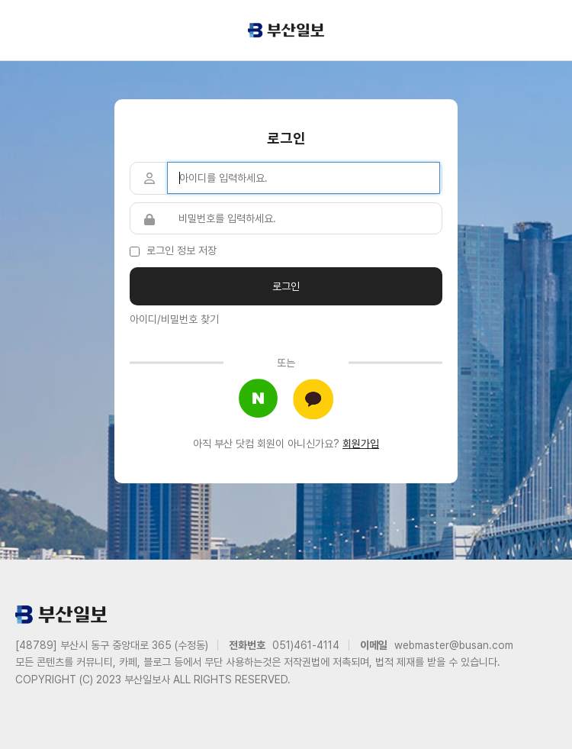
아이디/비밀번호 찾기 (174, 319)
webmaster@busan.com (453, 645)
